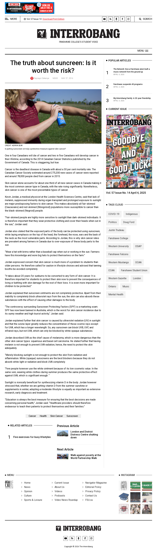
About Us (58, 490)
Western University (118, 249)
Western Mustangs (118, 265)
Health (43, 416)
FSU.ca (87, 503)
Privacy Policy (91, 495)
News (55, 78)
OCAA (138, 265)
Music (126, 289)
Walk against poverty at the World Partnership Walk (86, 457)
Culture (26, 499)
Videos (57, 495)
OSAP (138, 249)
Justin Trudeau (116, 232)
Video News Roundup (65, 503)
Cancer (32, 416)
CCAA (111, 273)
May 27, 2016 (67, 78)
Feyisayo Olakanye (41, 78)
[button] (143, 50)
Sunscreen (72, 416)
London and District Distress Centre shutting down (84, 434)
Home (26, 486)
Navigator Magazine (94, 486)
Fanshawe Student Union (134, 273)
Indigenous (132, 216)
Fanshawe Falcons (118, 257)
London (137, 281)
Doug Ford (128, 224)
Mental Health (115, 297)
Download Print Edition (53, 19)
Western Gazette (117, 281)
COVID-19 (113, 216)
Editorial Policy (91, 490)
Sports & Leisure (31, 503)
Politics (112, 224)
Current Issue (60, 486)
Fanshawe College (118, 241)
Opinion (26, 495)
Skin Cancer (56, 416)
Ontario (112, 289)
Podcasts (58, 499)
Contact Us (89, 499)
